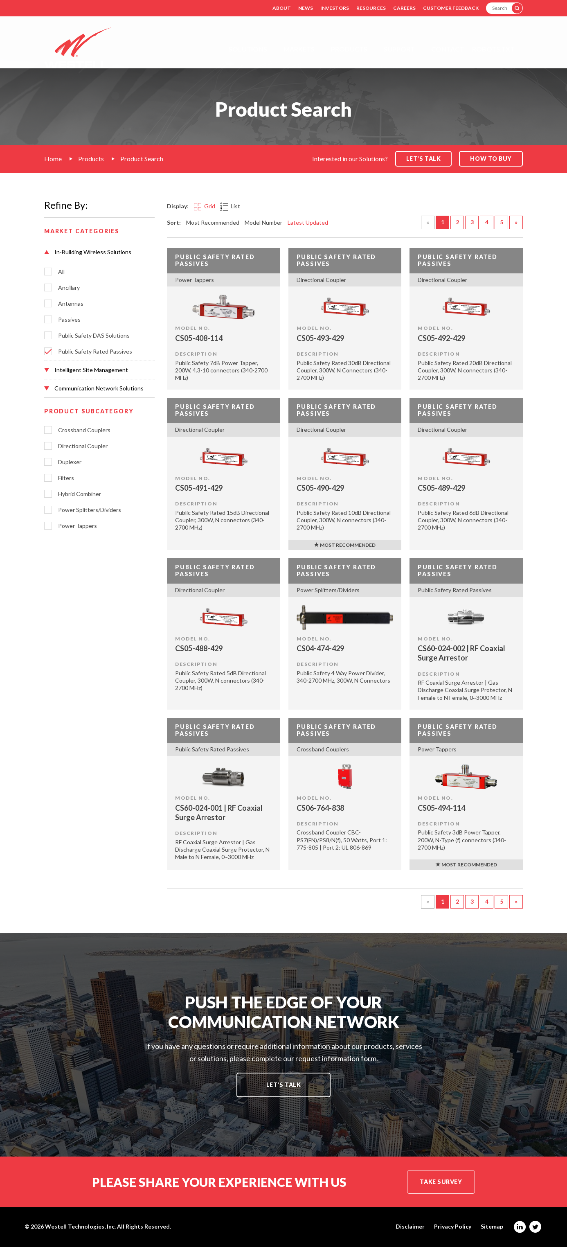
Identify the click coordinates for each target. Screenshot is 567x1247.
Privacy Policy (452, 1226)
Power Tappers (77, 526)
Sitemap (492, 1226)
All (61, 272)
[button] (99, 252)
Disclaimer (410, 1226)
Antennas (70, 304)
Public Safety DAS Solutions (94, 335)
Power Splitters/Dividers (89, 510)
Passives (69, 319)
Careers (404, 8)
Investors (334, 8)
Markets (299, 49)
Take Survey (441, 1181)
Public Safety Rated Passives (95, 351)
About (281, 8)
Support (399, 49)
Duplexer (69, 462)
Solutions (248, 49)
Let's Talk (283, 1084)
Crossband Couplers (84, 430)
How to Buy (491, 158)
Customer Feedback (451, 8)
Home (53, 158)
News (305, 8)
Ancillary (69, 288)
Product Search (141, 158)
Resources (371, 8)
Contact (447, 49)
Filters (66, 478)
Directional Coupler (83, 446)
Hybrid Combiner (79, 494)
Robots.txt (493, 49)
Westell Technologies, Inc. (80, 1226)
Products (349, 49)
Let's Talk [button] (423, 158)
